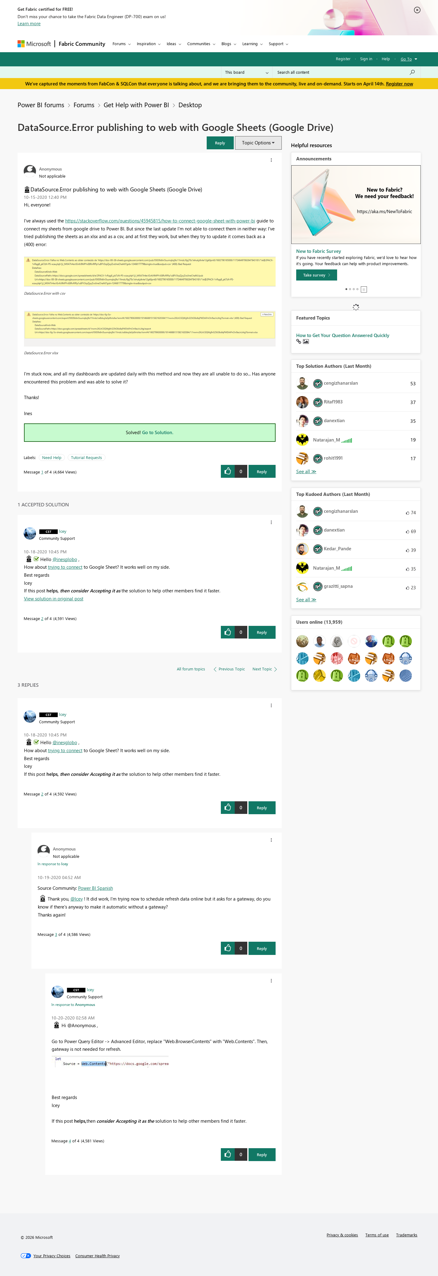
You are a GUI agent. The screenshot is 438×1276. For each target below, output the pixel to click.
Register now (399, 83)
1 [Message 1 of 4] (42, 471)
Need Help (52, 457)
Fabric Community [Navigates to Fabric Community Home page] (82, 43)
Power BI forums (41, 104)
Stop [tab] (364, 289)
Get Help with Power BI (136, 104)
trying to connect (65, 567)
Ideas (171, 43)
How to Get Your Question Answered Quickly (342, 335)
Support (276, 43)
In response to (53, 863)
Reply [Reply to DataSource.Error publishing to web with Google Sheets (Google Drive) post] (262, 471)
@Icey (76, 899)
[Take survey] (316, 275)
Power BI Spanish (95, 888)
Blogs (226, 43)
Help (386, 58)
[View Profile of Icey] (62, 531)
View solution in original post (53, 598)
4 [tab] (357, 289)
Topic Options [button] (256, 142)
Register (343, 58)
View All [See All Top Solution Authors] (306, 471)
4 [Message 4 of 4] (70, 1140)
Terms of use (377, 1234)
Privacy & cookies (342, 1234)
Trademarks (406, 1234)
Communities (198, 43)
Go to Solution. (157, 432)
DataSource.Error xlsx (41, 352)
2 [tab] (350, 289)
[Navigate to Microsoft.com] (34, 43)
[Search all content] (346, 72)
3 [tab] (353, 289)
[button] (220, 142)
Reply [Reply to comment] (262, 632)
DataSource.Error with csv (44, 293)
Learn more (29, 23)
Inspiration (146, 43)
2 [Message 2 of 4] (42, 618)
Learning (250, 43)
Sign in (366, 58)
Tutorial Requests (86, 457)
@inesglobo (65, 559)
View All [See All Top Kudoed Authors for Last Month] (306, 599)
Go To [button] (406, 58)
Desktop (190, 104)
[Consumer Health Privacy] (97, 1255)
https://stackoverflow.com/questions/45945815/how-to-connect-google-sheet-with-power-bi (160, 221)
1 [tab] (346, 289)
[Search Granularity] (246, 72)
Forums (119, 43)
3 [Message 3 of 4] (56, 934)
